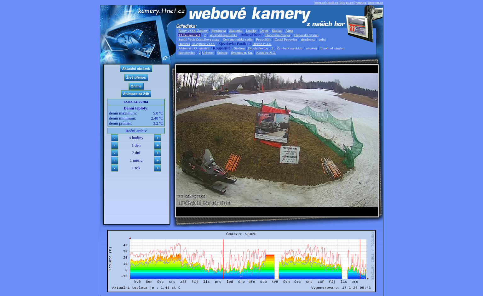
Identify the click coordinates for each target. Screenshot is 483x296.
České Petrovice (285, 39)
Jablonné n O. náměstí (194, 48)
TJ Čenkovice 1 (189, 35)
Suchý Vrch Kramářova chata (199, 39)
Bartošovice (187, 52)
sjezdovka (308, 39)
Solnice (222, 52)
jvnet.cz (360, 2)
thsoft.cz (332, 2)
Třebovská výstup (306, 35)
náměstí (311, 48)
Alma (289, 30)
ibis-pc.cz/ (347, 2)
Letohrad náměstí (332, 48)
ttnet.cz (320, 2)
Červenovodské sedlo (237, 39)
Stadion (239, 48)
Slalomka (236, 30)
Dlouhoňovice (258, 48)
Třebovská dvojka (277, 35)
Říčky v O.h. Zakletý (194, 30)
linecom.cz (375, 2)
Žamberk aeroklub (289, 48)
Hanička (184, 44)
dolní (322, 39)
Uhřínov (208, 52)
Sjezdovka (218, 30)
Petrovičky (263, 39)
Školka (277, 30)
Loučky (251, 30)
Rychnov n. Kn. (242, 52)
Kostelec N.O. (266, 52)
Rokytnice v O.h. (203, 44)
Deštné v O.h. (262, 44)
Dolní (264, 30)
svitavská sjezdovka (223, 35)
